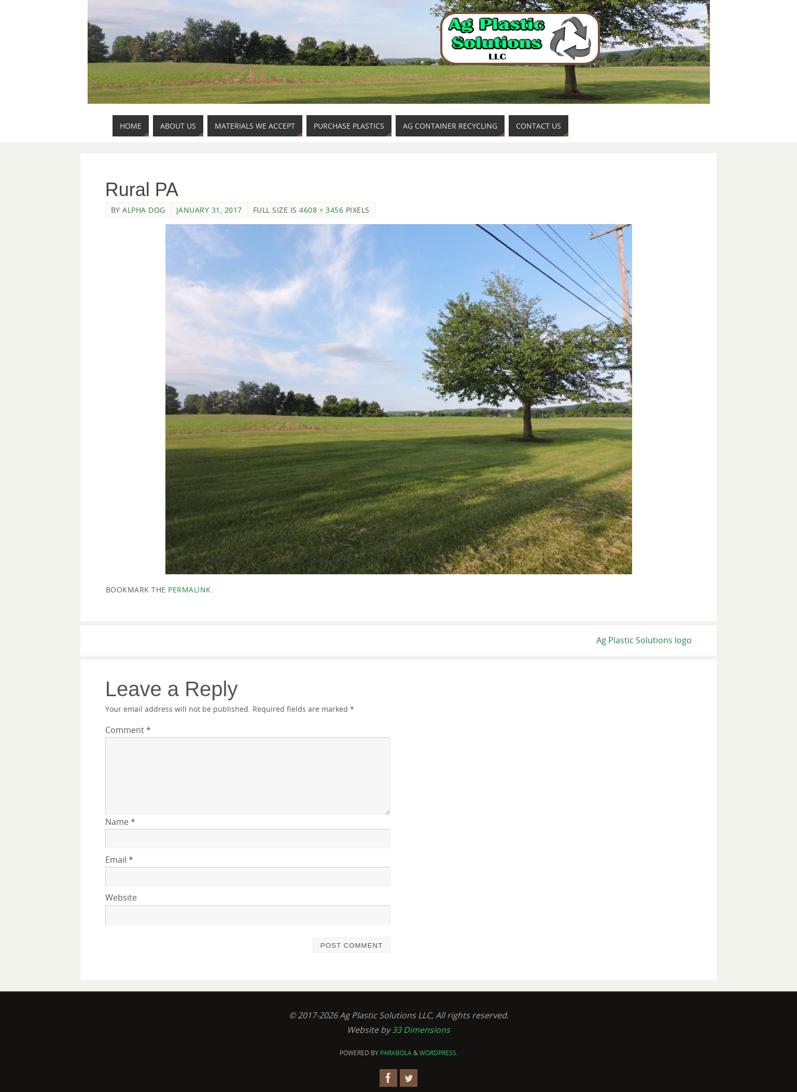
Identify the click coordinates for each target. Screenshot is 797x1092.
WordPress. (439, 1052)
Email (119, 859)
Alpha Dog (143, 210)
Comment (128, 730)
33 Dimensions (421, 1029)
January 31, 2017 (209, 210)
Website (121, 897)
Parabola (396, 1052)
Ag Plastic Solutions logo (644, 640)
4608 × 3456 (321, 210)
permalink (189, 590)
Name (120, 821)
